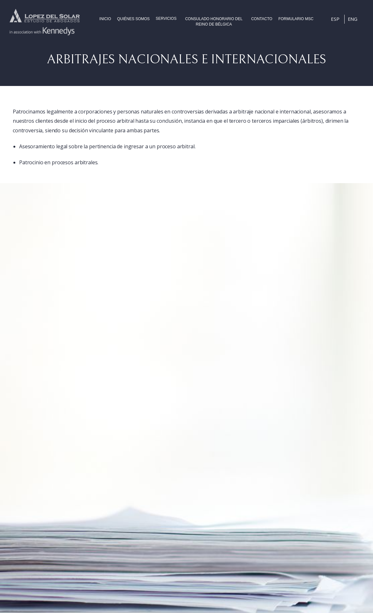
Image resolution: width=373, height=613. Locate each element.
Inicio (105, 19)
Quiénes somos (133, 19)
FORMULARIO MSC (295, 19)
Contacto (261, 19)
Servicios (166, 18)
